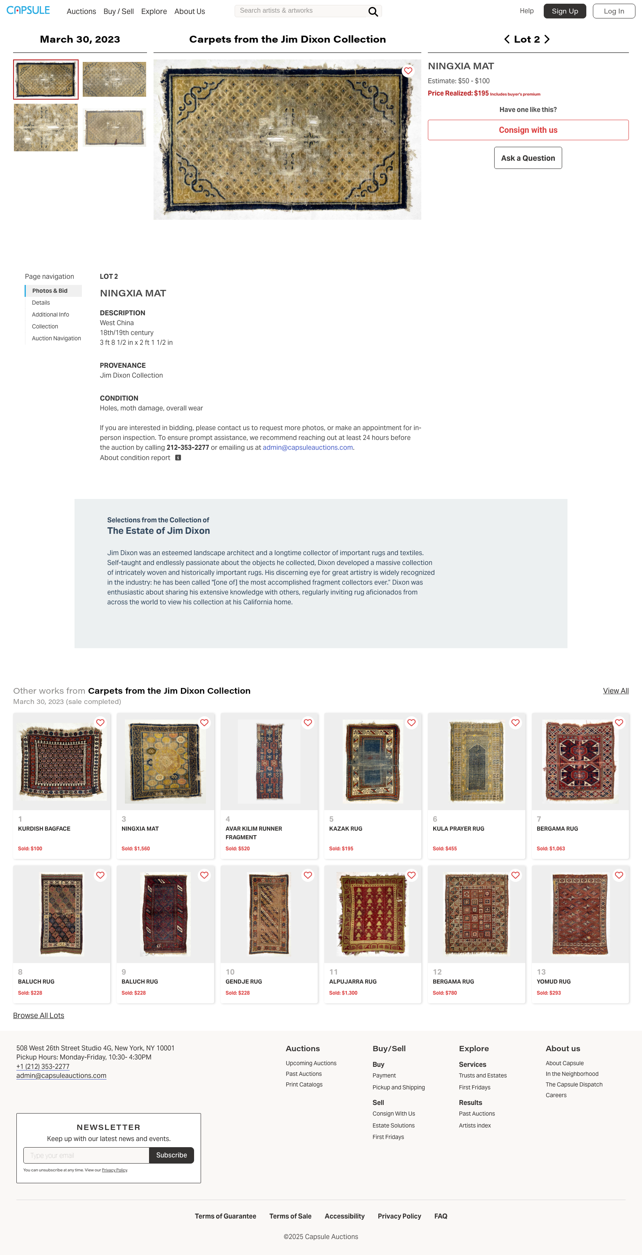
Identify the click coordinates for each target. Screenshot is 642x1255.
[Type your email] (86, 1155)
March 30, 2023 (80, 38)
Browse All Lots (38, 1015)
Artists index (475, 1125)
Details (41, 302)
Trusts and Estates (483, 1075)
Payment (384, 1075)
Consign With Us (394, 1113)
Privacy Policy (114, 1170)
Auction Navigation (56, 338)
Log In (614, 11)
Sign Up (565, 11)
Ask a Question (529, 157)
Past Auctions (477, 1113)
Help (527, 11)
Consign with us (528, 130)
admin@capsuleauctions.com (308, 447)
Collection (45, 326)
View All (616, 690)
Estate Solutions (394, 1125)
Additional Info (50, 314)
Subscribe (171, 1155)
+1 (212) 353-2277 (43, 1066)
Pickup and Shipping (399, 1087)
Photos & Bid (50, 290)
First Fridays (388, 1137)
